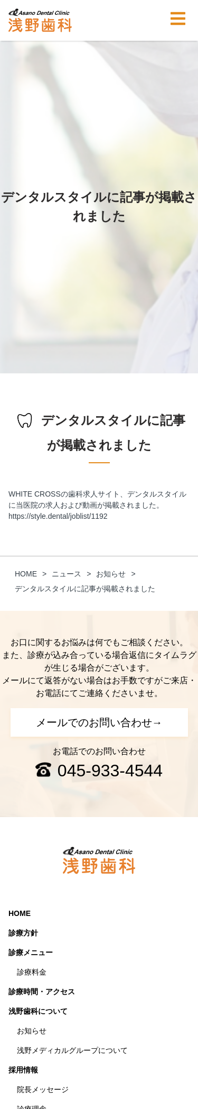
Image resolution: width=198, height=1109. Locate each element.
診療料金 (31, 972)
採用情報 (23, 1070)
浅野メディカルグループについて (72, 1050)
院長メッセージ (43, 1089)
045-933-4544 (110, 770)
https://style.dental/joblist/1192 (58, 516)
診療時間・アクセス (41, 991)
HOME (19, 913)
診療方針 (23, 933)
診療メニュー (30, 952)
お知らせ (31, 1030)
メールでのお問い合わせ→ (99, 722)
